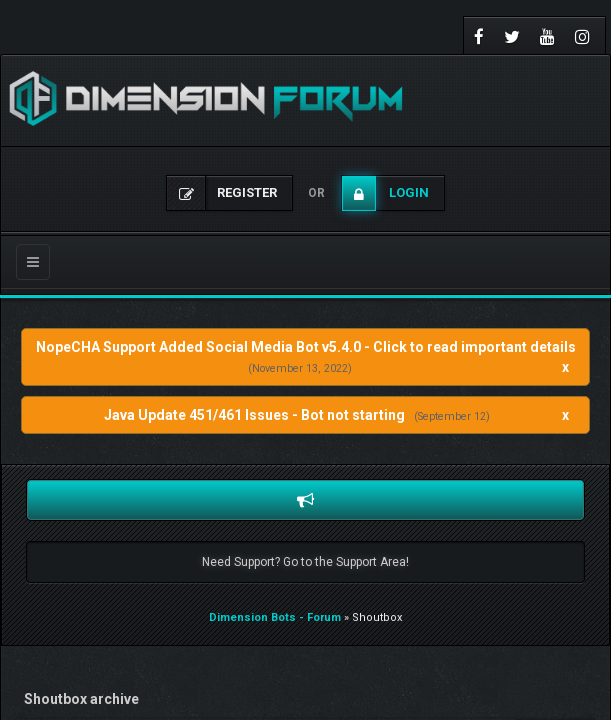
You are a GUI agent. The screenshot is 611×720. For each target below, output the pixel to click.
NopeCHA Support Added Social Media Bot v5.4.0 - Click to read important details (306, 347)
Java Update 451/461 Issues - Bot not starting (254, 415)
